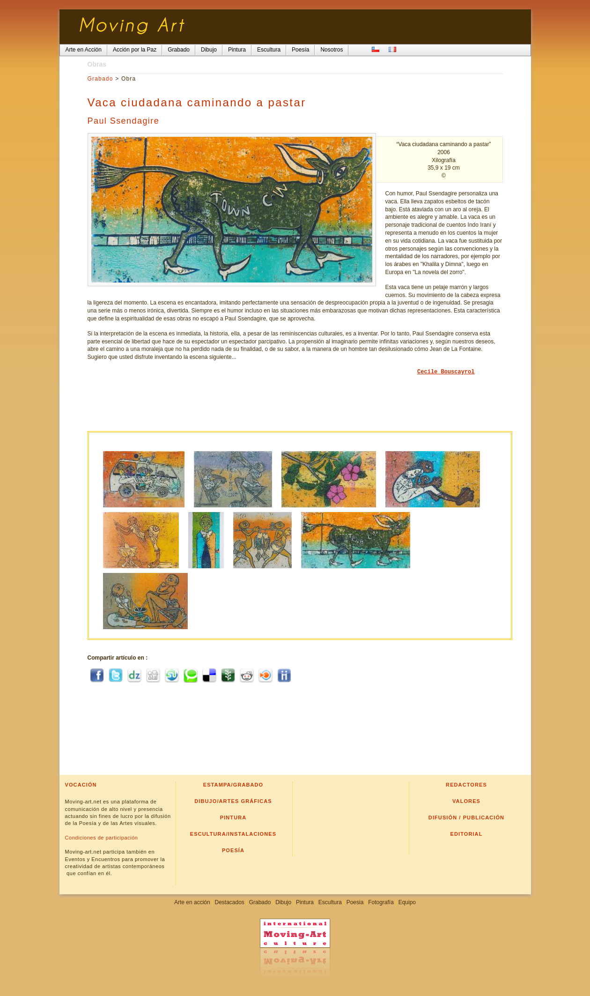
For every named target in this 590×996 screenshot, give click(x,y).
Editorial (466, 834)
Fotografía (381, 902)
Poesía (233, 850)
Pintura (233, 817)
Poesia (355, 902)
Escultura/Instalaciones (233, 834)
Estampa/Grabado (233, 785)
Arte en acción (192, 902)
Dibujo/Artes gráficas (233, 801)
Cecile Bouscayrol (445, 372)
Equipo (407, 902)
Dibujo (283, 902)
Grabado (100, 78)
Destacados (229, 902)
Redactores (466, 785)
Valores (466, 801)
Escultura (330, 902)
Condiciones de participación (101, 837)
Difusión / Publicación (466, 817)
